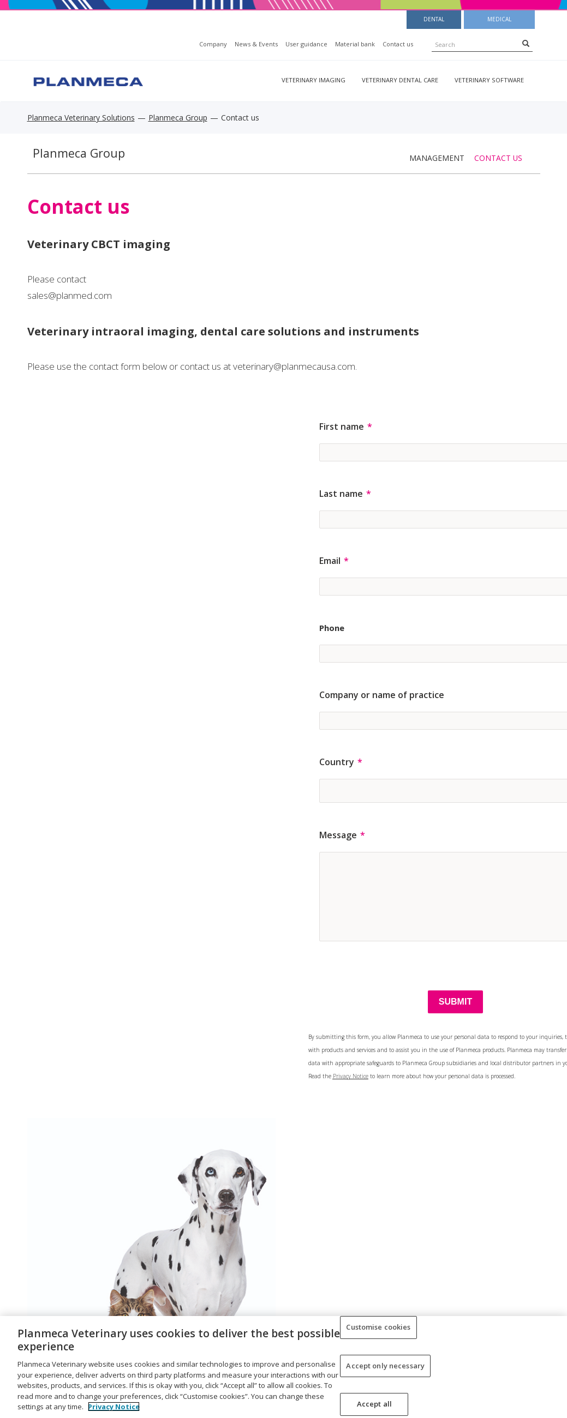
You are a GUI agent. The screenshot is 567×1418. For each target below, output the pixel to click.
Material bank (355, 44)
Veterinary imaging (313, 80)
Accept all (374, 1404)
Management (436, 158)
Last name (341, 494)
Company (213, 44)
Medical (499, 19)
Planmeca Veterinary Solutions (81, 117)
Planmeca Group (177, 117)
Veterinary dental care (400, 80)
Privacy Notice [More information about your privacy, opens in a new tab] (114, 1406)
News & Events (256, 44)
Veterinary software (489, 80)
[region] (283, 1367)
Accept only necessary (385, 1366)
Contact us (398, 44)
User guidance (306, 44)
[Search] (526, 43)
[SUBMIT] (455, 1001)
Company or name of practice (381, 695)
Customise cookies (378, 1327)
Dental (433, 19)
